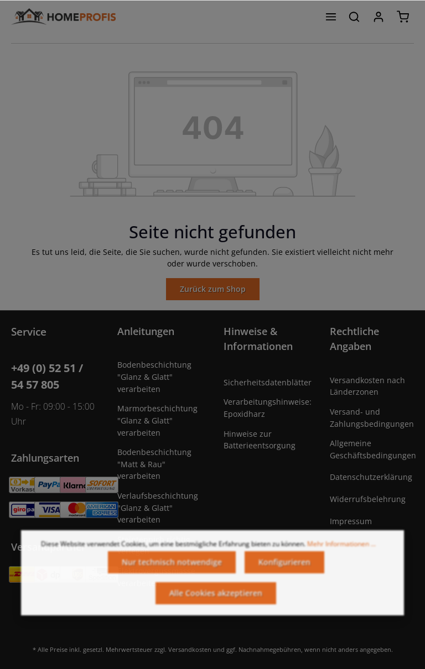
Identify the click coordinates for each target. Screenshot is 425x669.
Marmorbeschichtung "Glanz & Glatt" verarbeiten (157, 420)
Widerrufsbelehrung (368, 499)
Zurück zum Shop (213, 289)
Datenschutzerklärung (371, 477)
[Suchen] (354, 17)
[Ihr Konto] (378, 17)
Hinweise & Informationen (258, 339)
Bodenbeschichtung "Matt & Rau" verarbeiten (154, 464)
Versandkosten (189, 649)
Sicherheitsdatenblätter (268, 382)
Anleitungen (145, 331)
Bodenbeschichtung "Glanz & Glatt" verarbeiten (154, 376)
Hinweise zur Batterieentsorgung (260, 439)
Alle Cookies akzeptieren (215, 599)
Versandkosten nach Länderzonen (367, 386)
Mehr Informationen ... (341, 550)
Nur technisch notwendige (172, 568)
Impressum (351, 521)
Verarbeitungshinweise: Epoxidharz (268, 407)
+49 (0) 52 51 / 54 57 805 (47, 376)
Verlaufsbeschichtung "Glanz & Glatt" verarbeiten (157, 507)
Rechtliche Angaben (354, 339)
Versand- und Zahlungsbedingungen (372, 417)
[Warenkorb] (403, 17)
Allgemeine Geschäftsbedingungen (373, 449)
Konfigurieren (284, 568)
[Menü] (331, 17)
